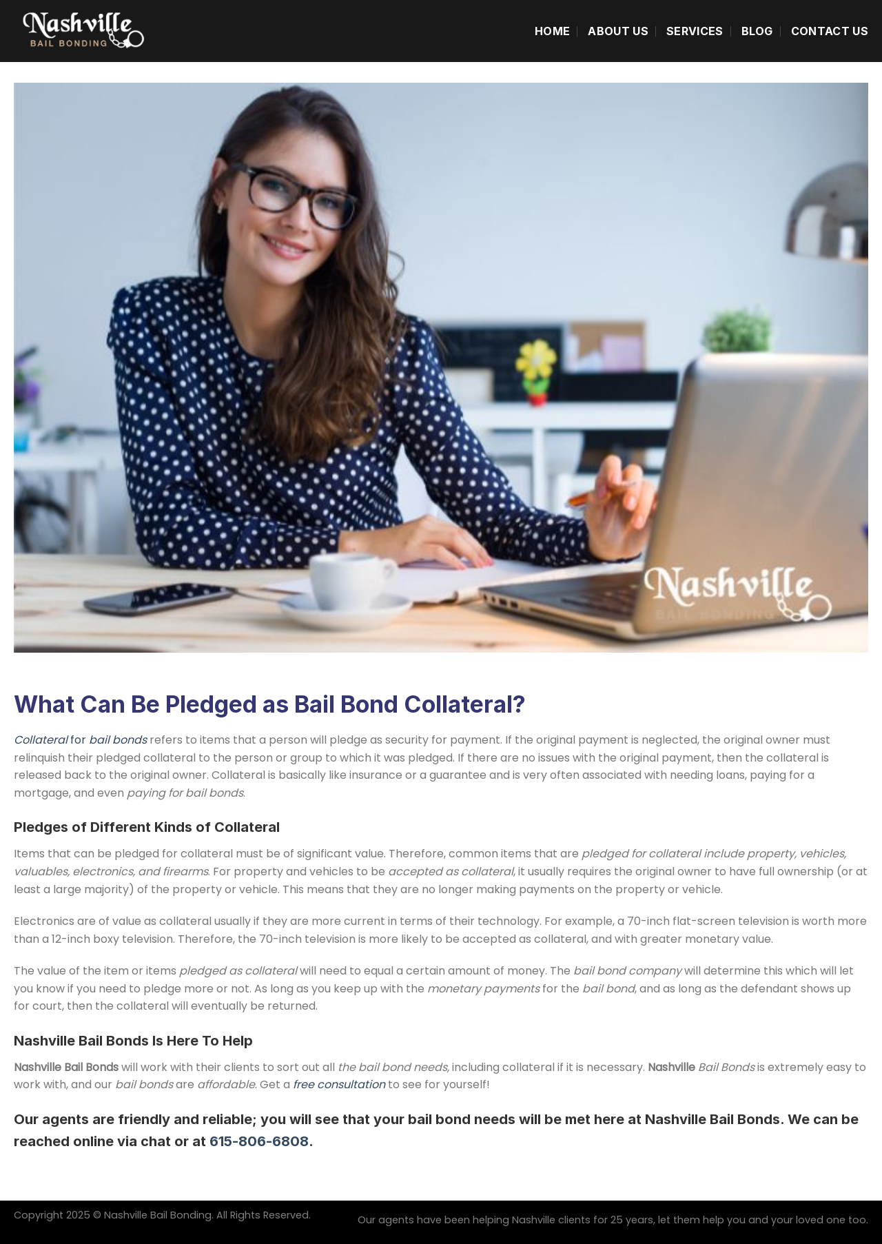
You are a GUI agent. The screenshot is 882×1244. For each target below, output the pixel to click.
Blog (757, 31)
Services (695, 31)
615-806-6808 (259, 1141)
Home (552, 31)
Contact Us (829, 31)
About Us (618, 31)
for (82, 740)
